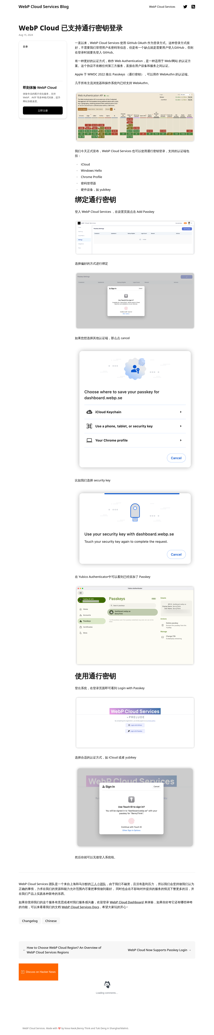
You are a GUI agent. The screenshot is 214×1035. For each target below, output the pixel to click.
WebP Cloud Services (162, 7)
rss (193, 7)
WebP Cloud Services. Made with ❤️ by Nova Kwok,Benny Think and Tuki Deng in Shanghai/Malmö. (78, 1028)
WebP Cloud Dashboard (127, 902)
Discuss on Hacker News (38, 971)
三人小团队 (98, 884)
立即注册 (43, 110)
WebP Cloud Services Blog (44, 6)
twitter (185, 7)
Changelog (30, 921)
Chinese (51, 921)
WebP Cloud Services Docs (80, 907)
